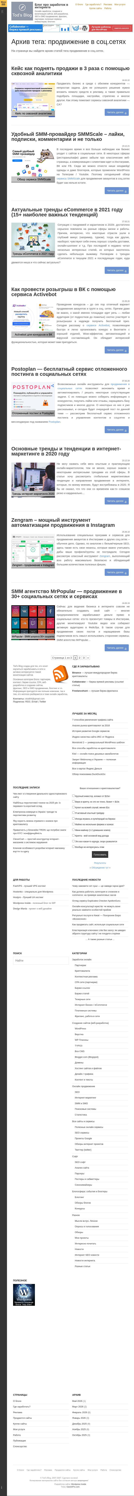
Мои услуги (119, 4)
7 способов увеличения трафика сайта (92, 719)
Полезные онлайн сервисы (89, 1127)
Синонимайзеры (83, 1185)
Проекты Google (83, 1138)
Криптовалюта (82, 971)
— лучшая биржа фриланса (95, 690)
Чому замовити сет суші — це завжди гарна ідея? (98, 886)
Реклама (108, 4)
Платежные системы (85, 1010)
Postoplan (54, 421)
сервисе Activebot (98, 325)
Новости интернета (85, 1260)
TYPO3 (78, 1045)
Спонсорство (20, 1446)
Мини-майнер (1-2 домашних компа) (92, 830)
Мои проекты (82, 1238)
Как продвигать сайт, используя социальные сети (98, 924)
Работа (107, 8)
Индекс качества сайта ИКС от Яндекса (93, 737)
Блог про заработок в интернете (51, 6)
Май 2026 (77, 1401)
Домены (79, 1062)
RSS (27, 701)
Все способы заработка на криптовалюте (94, 748)
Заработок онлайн (81, 959)
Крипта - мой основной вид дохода (92, 836)
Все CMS (79, 1051)
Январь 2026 (79, 1418)
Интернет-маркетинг (85, 1097)
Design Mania (20, 908)
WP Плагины (81, 1040)
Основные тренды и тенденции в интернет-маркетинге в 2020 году (66, 451)
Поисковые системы (85, 1109)
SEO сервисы (82, 1132)
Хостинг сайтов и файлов (88, 1068)
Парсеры (79, 1173)
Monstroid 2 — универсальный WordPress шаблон (98, 742)
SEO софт (80, 1162)
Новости (79, 1249)
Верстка (79, 1034)
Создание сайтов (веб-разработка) (90, 1023)
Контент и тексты (84, 1079)
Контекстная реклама (86, 976)
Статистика (81, 1114)
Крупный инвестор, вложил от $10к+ (92, 796)
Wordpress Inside (22, 903)
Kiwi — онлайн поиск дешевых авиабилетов (95, 753)
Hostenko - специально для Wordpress (33, 891)
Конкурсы (80, 1208)
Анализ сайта (82, 1167)
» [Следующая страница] (88, 657)
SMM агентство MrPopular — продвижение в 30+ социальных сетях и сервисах (66, 594)
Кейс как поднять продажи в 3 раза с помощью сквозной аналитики (70, 71)
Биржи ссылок (82, 988)
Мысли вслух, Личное (86, 1221)
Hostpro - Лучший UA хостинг (28, 897)
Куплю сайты (95, 8)
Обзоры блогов (83, 1202)
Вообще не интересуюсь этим (89, 847)
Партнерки (80, 965)
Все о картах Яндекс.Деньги (87, 768)
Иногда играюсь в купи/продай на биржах (95, 819)
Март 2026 (77, 1406)
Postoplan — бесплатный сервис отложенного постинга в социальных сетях (69, 371)
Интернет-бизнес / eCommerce (91, 1005)
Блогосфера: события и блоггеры (89, 1191)
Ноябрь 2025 (79, 1429)
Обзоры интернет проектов (89, 1144)
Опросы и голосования (87, 1226)
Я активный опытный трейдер (89, 813)
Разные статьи (82, 1266)
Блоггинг (79, 1197)
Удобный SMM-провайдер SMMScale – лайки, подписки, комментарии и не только (68, 136)
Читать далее (115, 112)
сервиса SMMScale (68, 178)
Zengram (105, 556)
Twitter (42, 701)
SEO (77, 1092)
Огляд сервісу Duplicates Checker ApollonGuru (96, 900)
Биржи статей (82, 993)
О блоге (79, 4)
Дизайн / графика (84, 1074)
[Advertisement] (41, 733)
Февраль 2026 (79, 1412)
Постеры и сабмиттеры (87, 1179)
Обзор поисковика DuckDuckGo (88, 774)
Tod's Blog (22, 11)
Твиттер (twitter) (83, 1149)
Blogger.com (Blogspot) (86, 1057)
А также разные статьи (100, 939)
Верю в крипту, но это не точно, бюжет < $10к (97, 802)
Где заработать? (93, 4)
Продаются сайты (22, 1418)
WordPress (80, 1028)
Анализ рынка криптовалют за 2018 (91, 725)
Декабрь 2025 (79, 1423)
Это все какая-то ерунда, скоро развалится (96, 841)
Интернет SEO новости (87, 1255)
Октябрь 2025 (79, 1435)
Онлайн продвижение (83, 1086)
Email (35, 701)
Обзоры (79, 1232)
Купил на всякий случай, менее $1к (92, 807)
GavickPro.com (73, 1487)
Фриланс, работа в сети (87, 1016)
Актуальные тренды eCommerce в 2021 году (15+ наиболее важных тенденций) (67, 212)
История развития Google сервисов (91, 731)
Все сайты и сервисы (83, 1121)
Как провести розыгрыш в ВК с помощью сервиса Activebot (63, 292)
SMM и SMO (81, 1103)
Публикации (19, 1440)
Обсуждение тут (100, 867)
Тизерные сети (82, 999)
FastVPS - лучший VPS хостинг (29, 886)
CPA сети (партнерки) (86, 982)
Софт (75, 1156)
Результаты (100, 863)
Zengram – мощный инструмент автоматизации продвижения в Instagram (63, 522)
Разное (76, 1215)
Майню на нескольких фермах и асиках (94, 824)
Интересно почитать (85, 1243)
